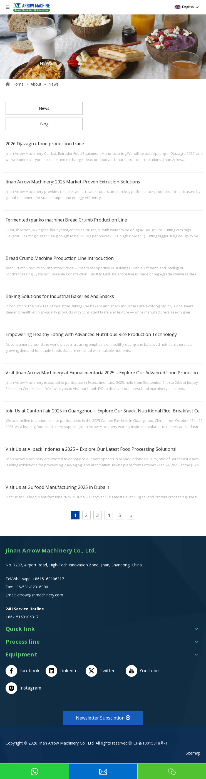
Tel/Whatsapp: (19, 578)
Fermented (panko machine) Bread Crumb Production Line (66, 220)
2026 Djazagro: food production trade (45, 144)
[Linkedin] (64, 671)
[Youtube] (144, 671)
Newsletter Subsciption (103, 718)
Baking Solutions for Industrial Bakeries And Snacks (60, 296)
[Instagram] (24, 688)
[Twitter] (104, 671)
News (44, 108)
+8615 (38, 578)
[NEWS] (103, 46)
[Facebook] (24, 671)
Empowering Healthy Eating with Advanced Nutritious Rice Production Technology (91, 334)
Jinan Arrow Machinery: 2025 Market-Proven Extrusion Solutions (73, 182)
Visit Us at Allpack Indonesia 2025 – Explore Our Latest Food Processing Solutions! (91, 449)
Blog (44, 123)
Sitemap (193, 753)
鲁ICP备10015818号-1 (148, 743)
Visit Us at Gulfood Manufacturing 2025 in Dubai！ (58, 487)
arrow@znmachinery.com (40, 595)
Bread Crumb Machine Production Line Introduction (60, 258)
